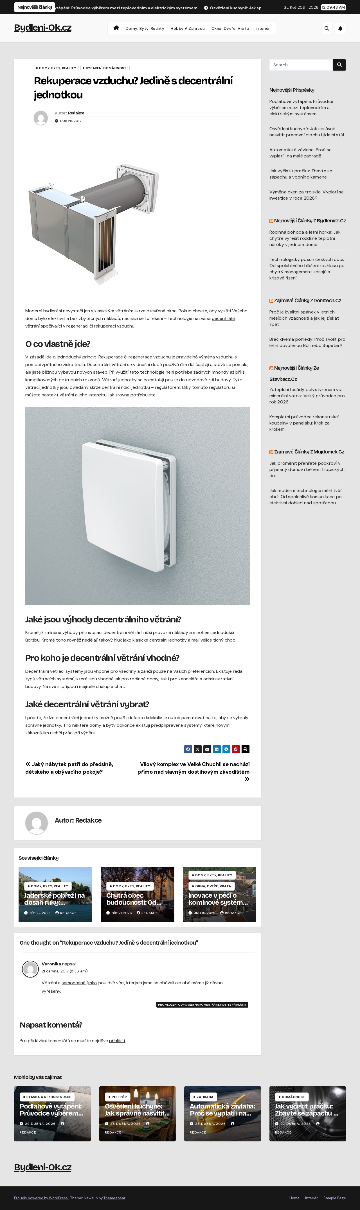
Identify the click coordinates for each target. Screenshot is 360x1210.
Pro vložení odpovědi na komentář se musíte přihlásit (202, 1004)
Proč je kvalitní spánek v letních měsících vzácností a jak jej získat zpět (304, 318)
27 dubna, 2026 (296, 1123)
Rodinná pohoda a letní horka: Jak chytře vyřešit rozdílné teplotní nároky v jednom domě (305, 238)
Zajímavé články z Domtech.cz (307, 300)
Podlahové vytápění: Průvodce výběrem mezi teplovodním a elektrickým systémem (301, 107)
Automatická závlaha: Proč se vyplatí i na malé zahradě (300, 153)
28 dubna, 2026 (126, 1123)
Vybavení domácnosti (106, 68)
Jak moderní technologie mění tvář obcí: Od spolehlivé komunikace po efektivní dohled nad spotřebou (305, 496)
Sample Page (334, 1198)
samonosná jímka (79, 983)
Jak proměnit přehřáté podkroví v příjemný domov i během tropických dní (307, 469)
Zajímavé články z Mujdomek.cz (309, 452)
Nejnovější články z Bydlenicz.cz (310, 221)
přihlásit (117, 1041)
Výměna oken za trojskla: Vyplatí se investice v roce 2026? (306, 195)
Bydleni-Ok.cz (42, 27)
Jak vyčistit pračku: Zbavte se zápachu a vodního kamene (300, 174)
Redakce (76, 113)
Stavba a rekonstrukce (48, 1097)
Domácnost (293, 1097)
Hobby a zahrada (188, 28)
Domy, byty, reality (145, 28)
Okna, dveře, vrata (230, 28)
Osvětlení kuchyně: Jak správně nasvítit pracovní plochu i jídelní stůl (306, 132)
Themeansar (114, 1198)
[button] (326, 28)
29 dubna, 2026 (41, 1123)
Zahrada (205, 1097)
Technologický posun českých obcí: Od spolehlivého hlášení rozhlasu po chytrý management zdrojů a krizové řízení (307, 268)
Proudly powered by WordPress (41, 1198)
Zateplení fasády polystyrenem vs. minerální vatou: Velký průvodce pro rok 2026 (307, 396)
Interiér (263, 28)
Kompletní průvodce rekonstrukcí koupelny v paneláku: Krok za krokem (304, 423)
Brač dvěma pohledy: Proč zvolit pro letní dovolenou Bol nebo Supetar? (307, 342)
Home (294, 1198)
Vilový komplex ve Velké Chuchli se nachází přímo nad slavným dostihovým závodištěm (193, 771)
